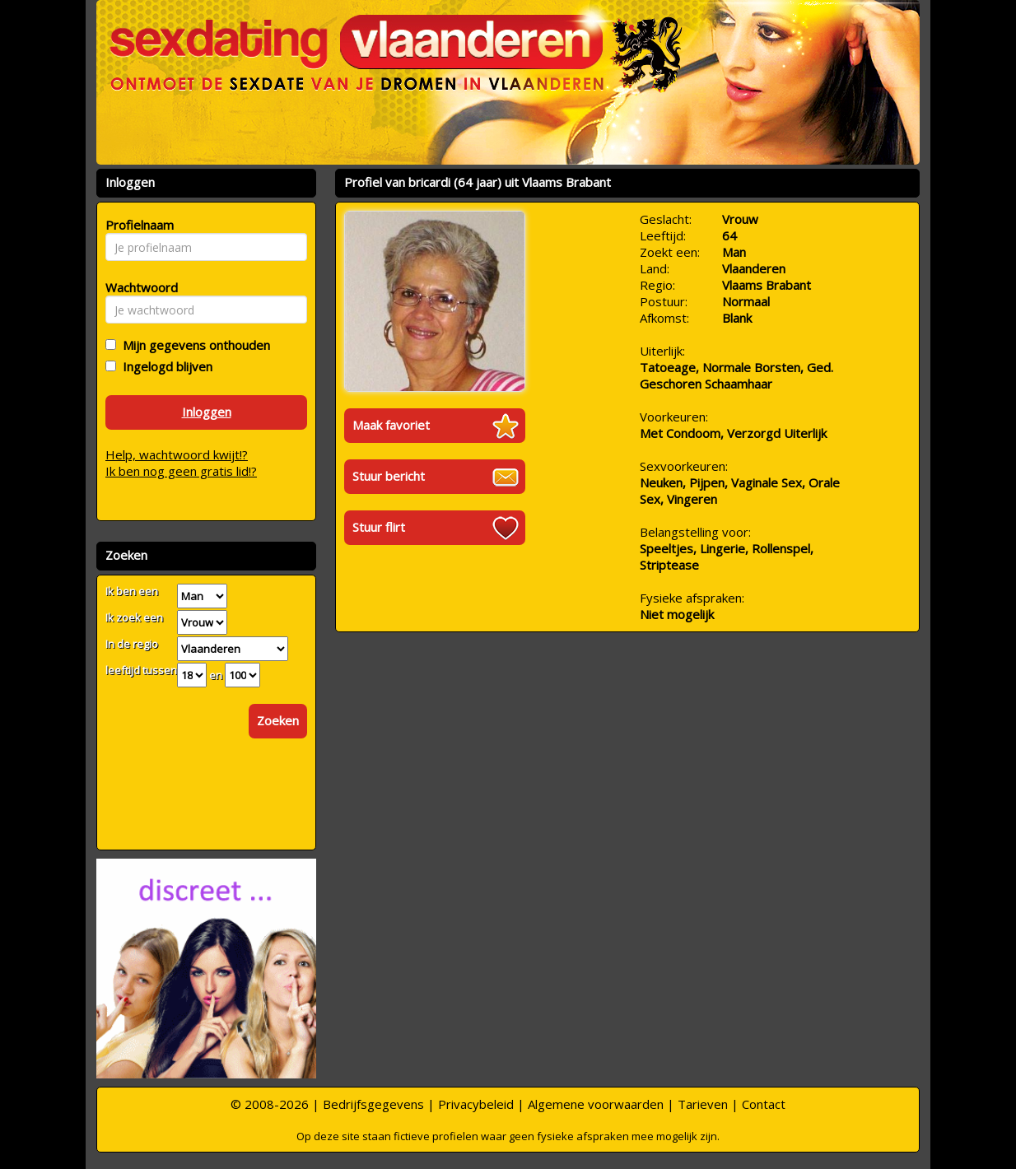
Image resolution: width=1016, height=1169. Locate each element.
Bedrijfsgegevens (373, 1104)
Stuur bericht (388, 476)
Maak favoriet (391, 425)
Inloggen (206, 411)
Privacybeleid (476, 1104)
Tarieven (703, 1104)
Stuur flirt (378, 527)
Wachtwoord (137, 287)
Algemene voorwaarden (596, 1104)
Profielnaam (137, 225)
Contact (763, 1104)
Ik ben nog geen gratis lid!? (181, 471)
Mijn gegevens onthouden (193, 345)
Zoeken (278, 720)
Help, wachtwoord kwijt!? (176, 454)
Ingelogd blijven (164, 366)
